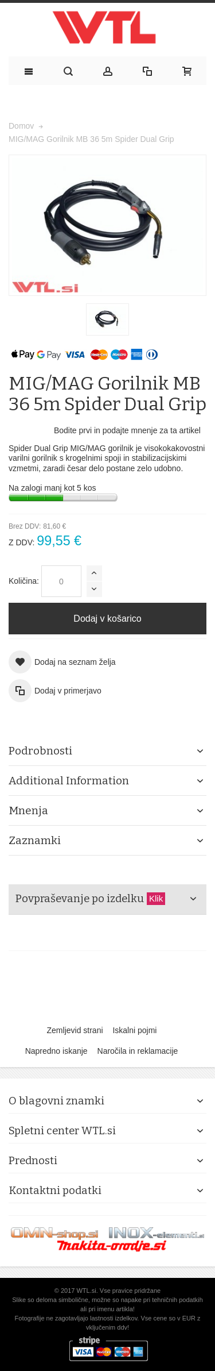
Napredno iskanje (56, 1051)
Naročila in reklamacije (137, 1051)
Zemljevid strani (75, 1030)
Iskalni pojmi (134, 1030)
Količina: (24, 581)
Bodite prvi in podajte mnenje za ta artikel (127, 430)
